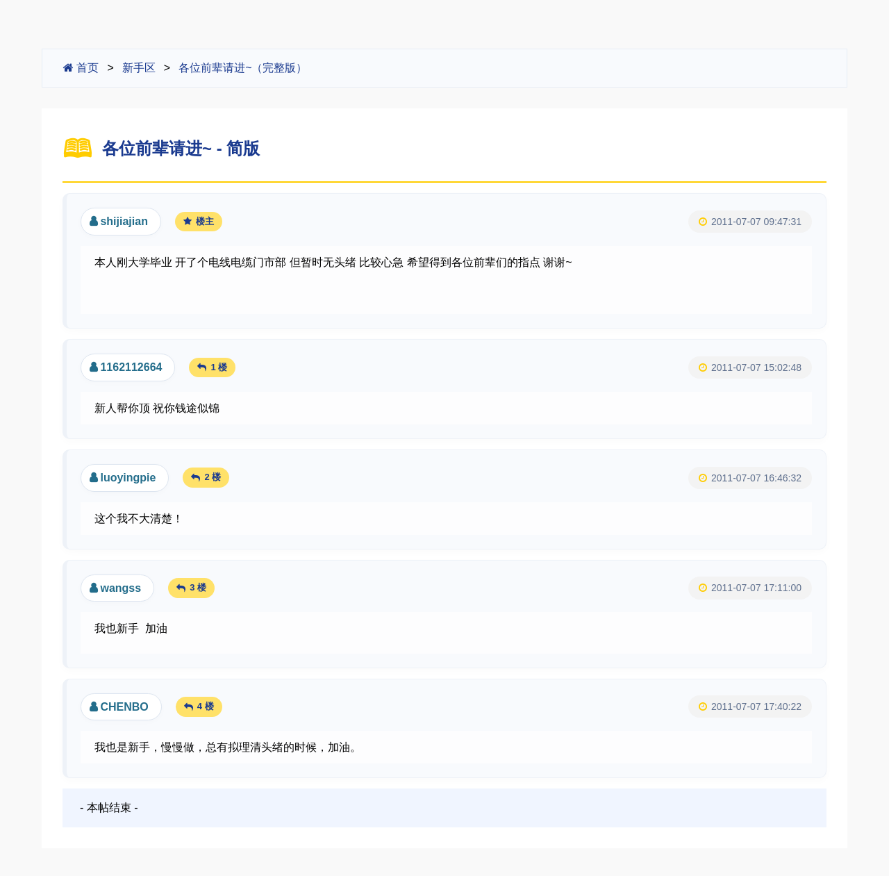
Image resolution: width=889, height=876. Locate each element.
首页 (81, 68)
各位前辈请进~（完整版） (242, 68)
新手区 (139, 68)
